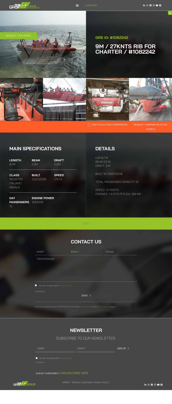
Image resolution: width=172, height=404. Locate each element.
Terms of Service (103, 306)
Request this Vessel (19, 35)
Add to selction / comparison (109, 124)
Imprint (66, 382)
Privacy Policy (65, 285)
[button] (77, 5)
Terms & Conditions (82, 382)
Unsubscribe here (74, 373)
